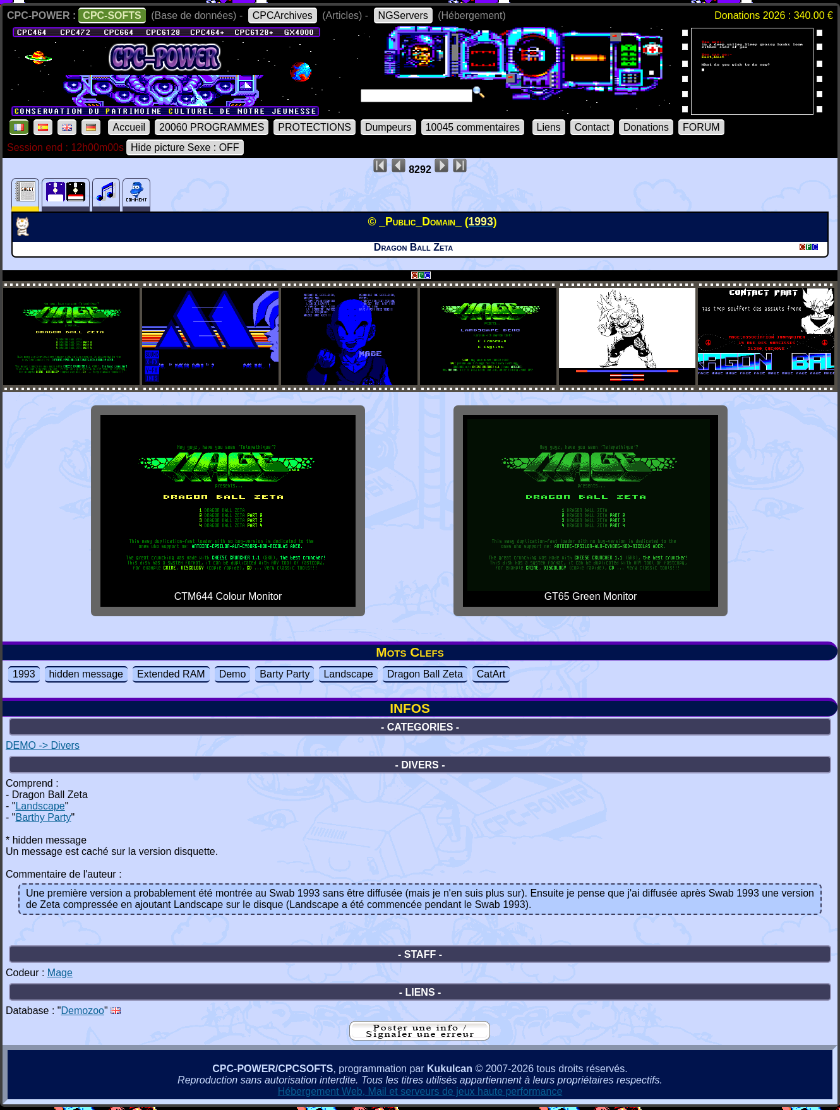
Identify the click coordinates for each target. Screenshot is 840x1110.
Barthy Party (43, 817)
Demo (232, 674)
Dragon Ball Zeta (425, 674)
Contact (592, 127)
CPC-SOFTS (112, 15)
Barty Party (284, 674)
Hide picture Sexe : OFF (185, 147)
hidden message (86, 674)
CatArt (491, 674)
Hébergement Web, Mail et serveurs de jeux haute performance (420, 1091)
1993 (24, 674)
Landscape (348, 674)
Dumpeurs (388, 127)
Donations (646, 127)
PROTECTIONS (314, 127)
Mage (60, 972)
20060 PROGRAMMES (211, 127)
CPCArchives (283, 15)
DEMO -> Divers (43, 745)
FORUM (701, 127)
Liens (549, 127)
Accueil (128, 127)
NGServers (403, 15)
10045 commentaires (473, 127)
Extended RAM (171, 674)
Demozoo (82, 1010)
